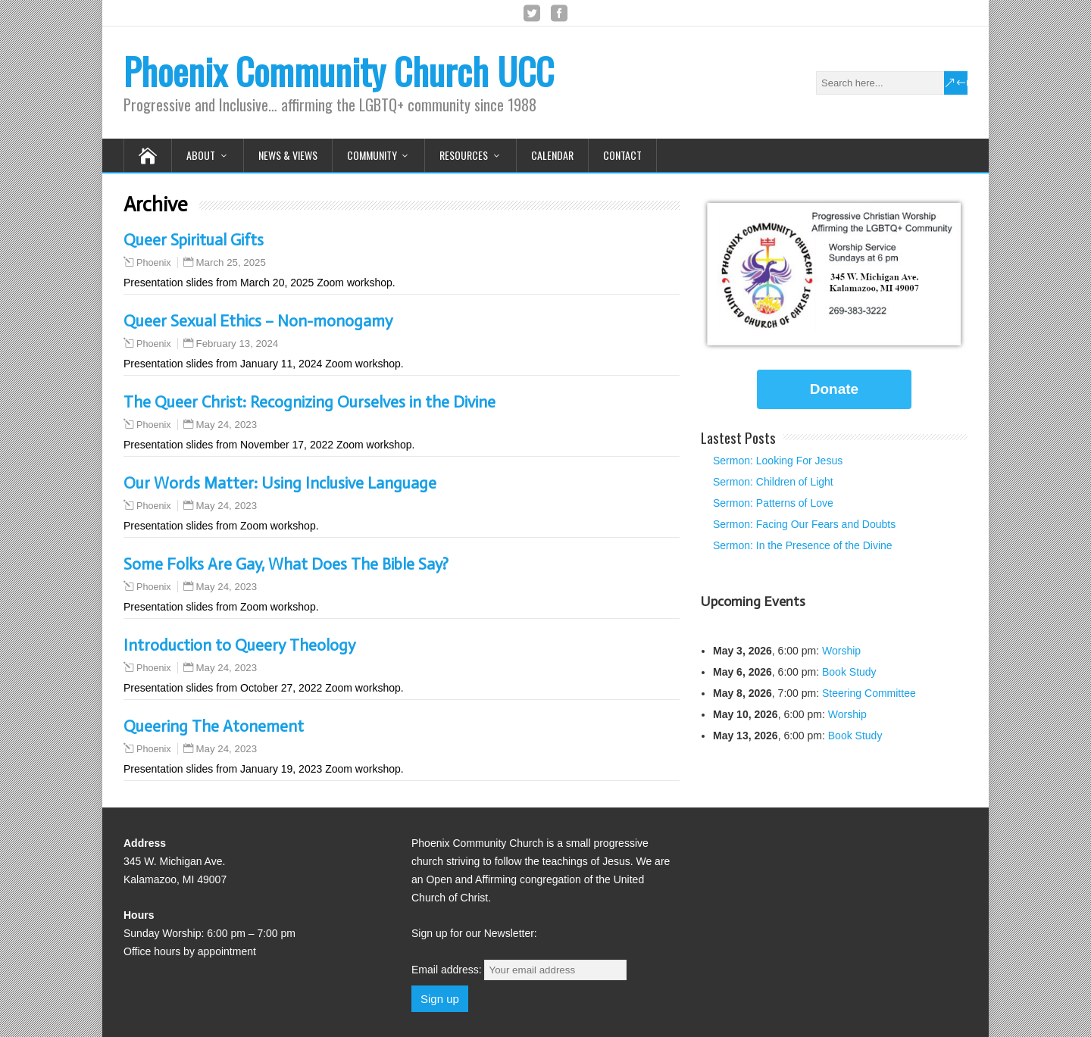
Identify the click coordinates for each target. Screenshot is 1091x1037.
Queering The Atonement (213, 726)
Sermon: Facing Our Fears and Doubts (804, 524)
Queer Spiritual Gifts (193, 240)
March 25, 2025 (231, 262)
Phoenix (153, 263)
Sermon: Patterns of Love (773, 503)
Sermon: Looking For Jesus (777, 460)
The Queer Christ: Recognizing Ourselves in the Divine (309, 402)
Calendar (552, 155)
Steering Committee (869, 693)
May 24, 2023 (227, 424)
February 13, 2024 (237, 343)
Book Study (849, 672)
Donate (834, 389)
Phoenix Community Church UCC (338, 71)
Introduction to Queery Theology (239, 645)
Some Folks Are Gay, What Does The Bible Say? (286, 564)
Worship (841, 651)
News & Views (287, 155)
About (200, 155)
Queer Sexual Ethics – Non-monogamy (257, 321)
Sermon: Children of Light (773, 482)
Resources (463, 155)
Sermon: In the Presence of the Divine (802, 545)
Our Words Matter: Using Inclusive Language (279, 483)
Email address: (519, 970)
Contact (622, 155)
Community (372, 155)
